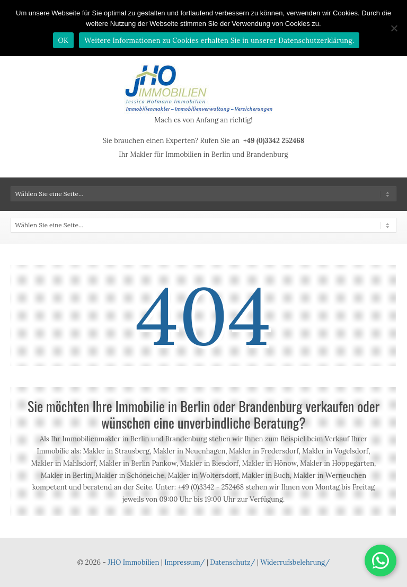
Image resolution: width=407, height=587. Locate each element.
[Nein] (393, 28)
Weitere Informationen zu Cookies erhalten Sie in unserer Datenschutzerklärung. (219, 40)
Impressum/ (184, 562)
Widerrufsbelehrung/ (295, 562)
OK (63, 40)
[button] (380, 560)
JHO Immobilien (133, 562)
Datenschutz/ (232, 562)
